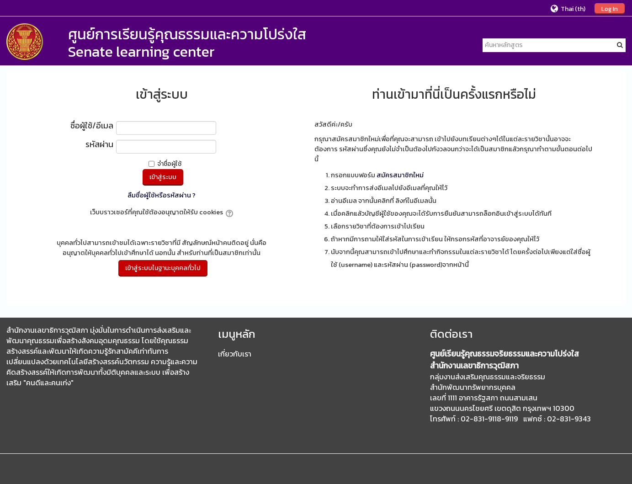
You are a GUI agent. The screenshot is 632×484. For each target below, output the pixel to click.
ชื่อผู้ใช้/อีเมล (91, 126)
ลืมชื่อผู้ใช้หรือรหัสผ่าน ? (161, 195)
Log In (609, 8)
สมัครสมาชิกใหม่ (400, 175)
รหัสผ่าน (99, 145)
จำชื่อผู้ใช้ (169, 164)
